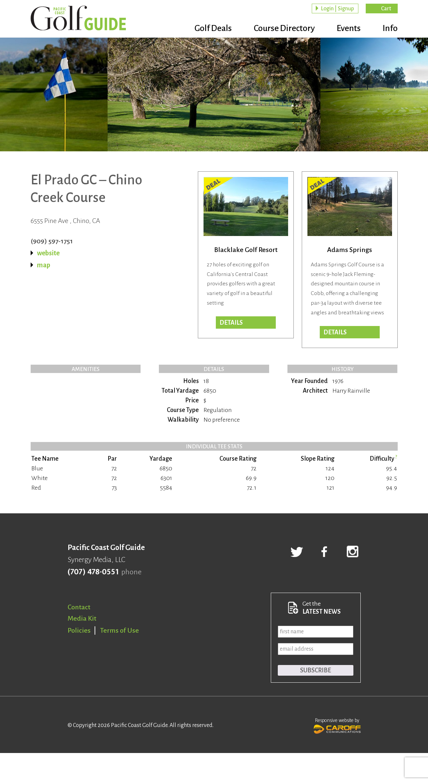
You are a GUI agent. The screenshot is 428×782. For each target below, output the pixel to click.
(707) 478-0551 (93, 572)
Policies (79, 630)
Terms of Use (119, 630)
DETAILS (335, 332)
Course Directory (284, 28)
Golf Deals (213, 28)
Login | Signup (337, 9)
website (48, 253)
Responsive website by (337, 725)
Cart (386, 9)
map (43, 265)
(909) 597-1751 (52, 241)
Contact (79, 607)
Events (349, 28)
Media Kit (82, 618)
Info (390, 28)
